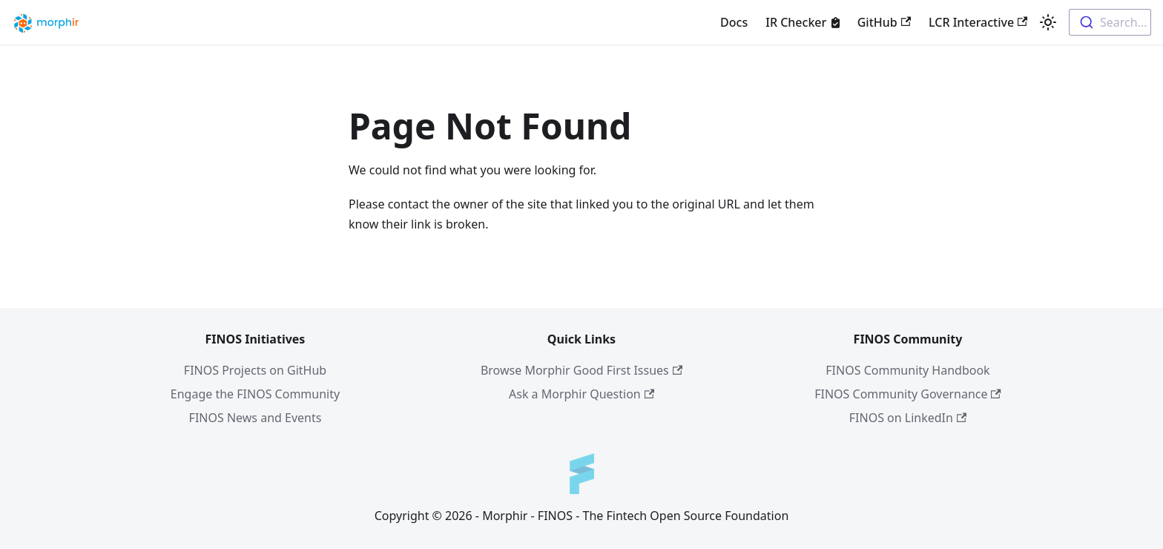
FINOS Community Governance (907, 394)
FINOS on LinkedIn (907, 418)
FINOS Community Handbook (907, 370)
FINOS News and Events (255, 418)
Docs (734, 22)
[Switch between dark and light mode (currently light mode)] (1048, 22)
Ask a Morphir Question (581, 394)
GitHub (884, 22)
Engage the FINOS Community (255, 394)
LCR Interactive (978, 22)
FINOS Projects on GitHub (255, 370)
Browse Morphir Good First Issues (581, 370)
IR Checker (795, 22)
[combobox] (1110, 22)
